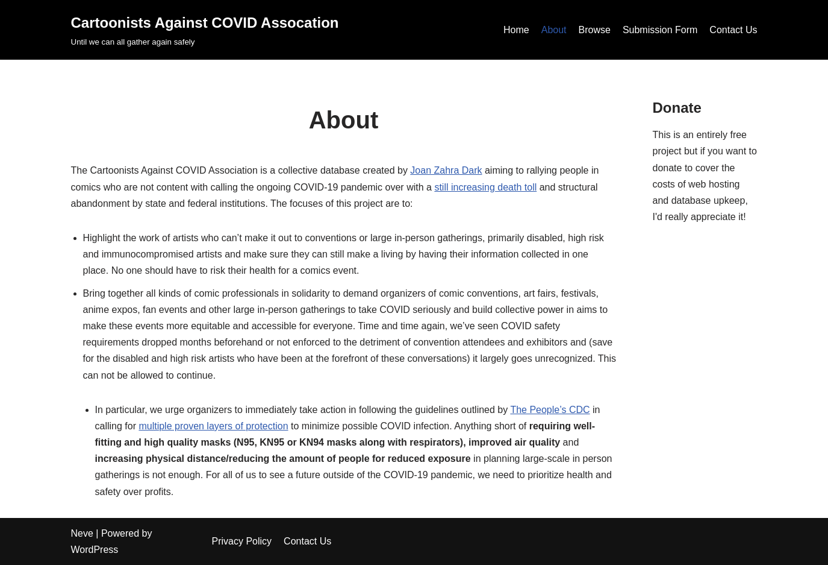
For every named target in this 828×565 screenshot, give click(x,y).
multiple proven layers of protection (213, 426)
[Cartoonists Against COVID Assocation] (205, 30)
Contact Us (733, 30)
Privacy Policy (242, 541)
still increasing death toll (485, 187)
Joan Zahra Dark (446, 170)
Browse (595, 30)
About (554, 30)
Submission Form (660, 30)
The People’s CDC (550, 410)
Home (516, 30)
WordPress (95, 549)
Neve (82, 533)
